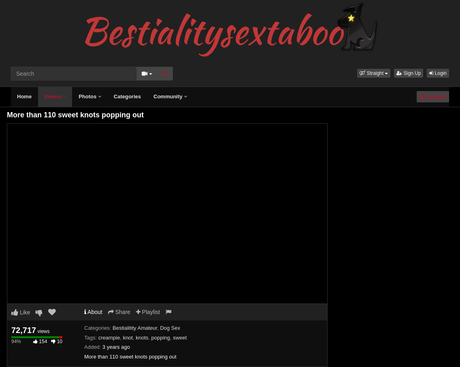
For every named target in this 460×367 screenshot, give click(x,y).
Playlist (148, 312)
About (93, 312)
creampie (109, 338)
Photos (90, 96)
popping (160, 338)
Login (438, 73)
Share (119, 312)
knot (128, 338)
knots (142, 338)
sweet (180, 338)
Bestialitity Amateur (135, 328)
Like (20, 312)
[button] (373, 73)
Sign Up (408, 73)
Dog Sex (170, 328)
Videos (55, 96)
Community (170, 96)
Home (24, 96)
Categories (127, 96)
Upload (433, 96)
